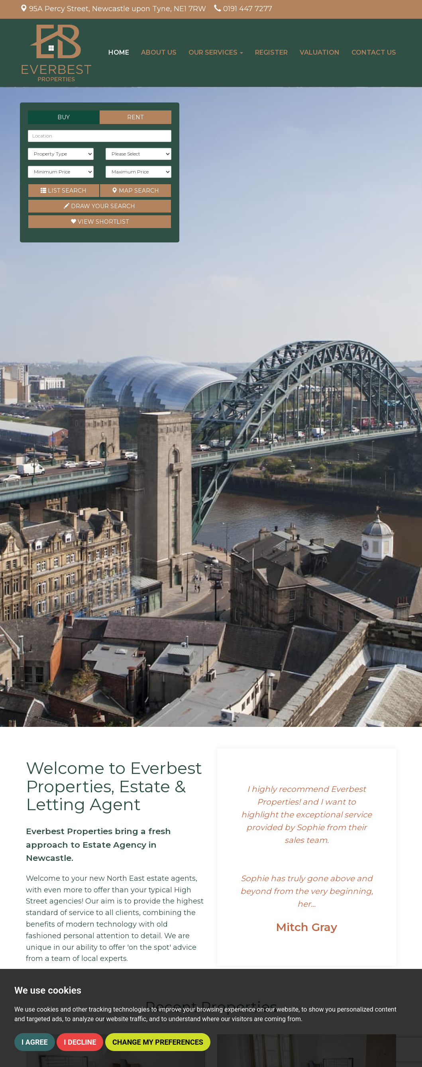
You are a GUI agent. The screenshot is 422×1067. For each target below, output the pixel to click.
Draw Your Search (99, 206)
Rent (135, 117)
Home (119, 52)
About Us (159, 52)
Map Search (135, 190)
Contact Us (373, 52)
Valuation (320, 52)
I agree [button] (35, 1042)
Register (271, 52)
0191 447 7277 (247, 8)
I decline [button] (80, 1042)
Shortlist (100, 221)
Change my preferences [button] (157, 1042)
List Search (63, 190)
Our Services (216, 52)
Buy (63, 117)
